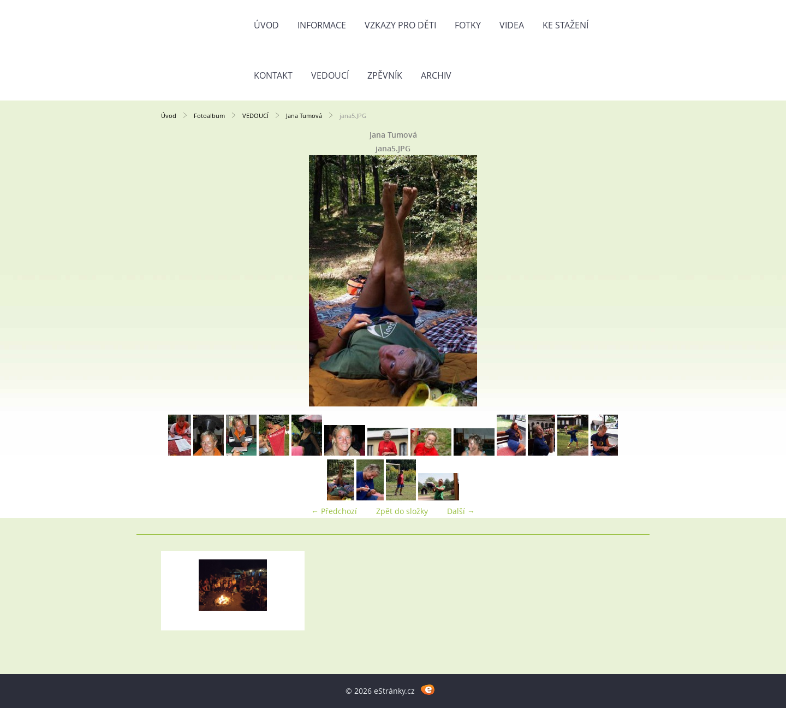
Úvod (266, 25)
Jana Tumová (304, 115)
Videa (511, 25)
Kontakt (273, 75)
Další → (461, 511)
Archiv (436, 75)
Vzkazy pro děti (400, 25)
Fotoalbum (209, 115)
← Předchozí (334, 511)
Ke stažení (565, 25)
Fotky (468, 25)
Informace (321, 25)
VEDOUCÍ (255, 115)
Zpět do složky (402, 511)
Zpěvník (384, 75)
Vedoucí (330, 75)
